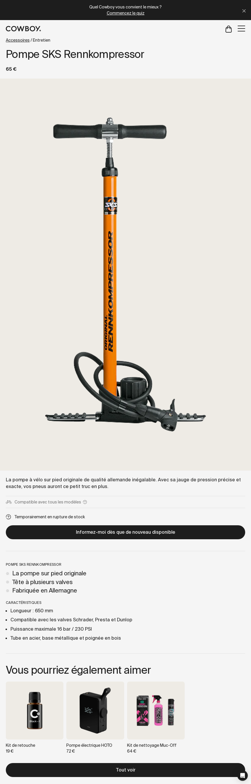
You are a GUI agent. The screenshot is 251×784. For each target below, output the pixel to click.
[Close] (244, 10)
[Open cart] (228, 29)
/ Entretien (28, 40)
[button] (242, 775)
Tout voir (126, 770)
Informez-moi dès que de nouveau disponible (125, 532)
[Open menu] (241, 28)
